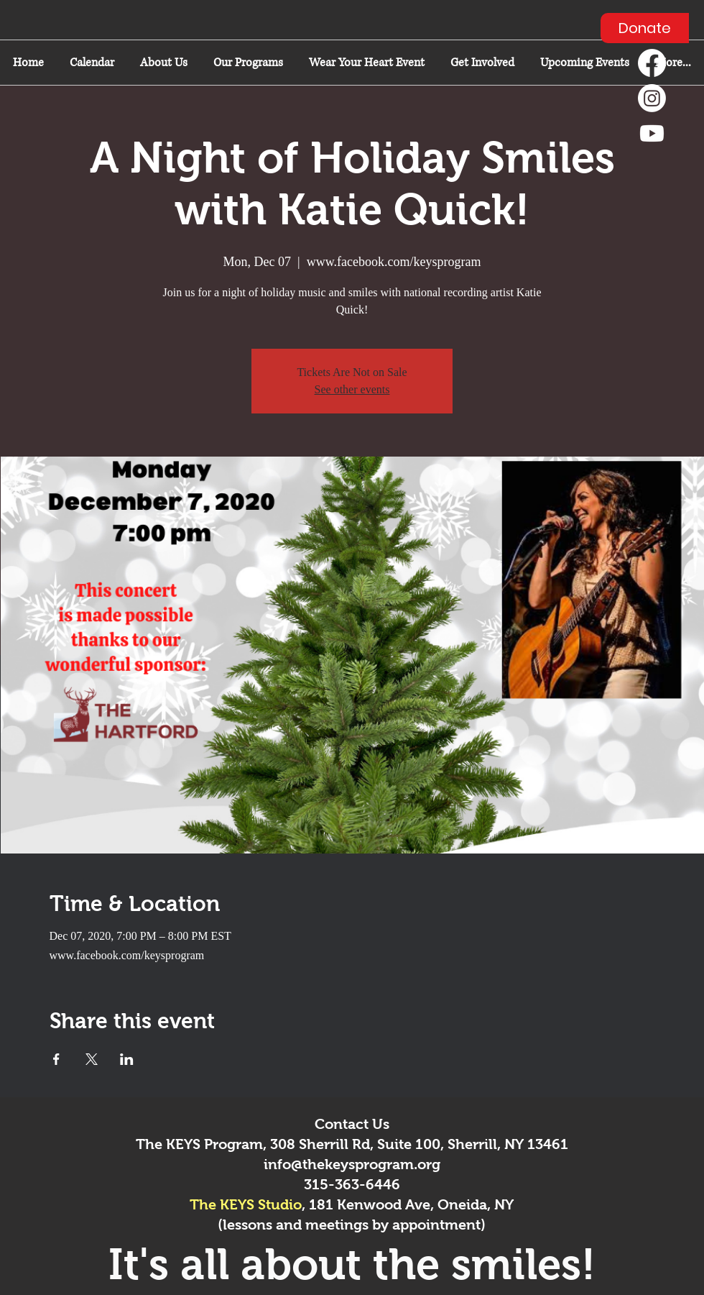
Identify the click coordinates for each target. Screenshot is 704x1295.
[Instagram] (652, 98)
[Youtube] (652, 133)
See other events (352, 389)
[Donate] (645, 28)
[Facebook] (652, 63)
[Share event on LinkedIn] (127, 1059)
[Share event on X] (91, 1059)
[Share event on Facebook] (56, 1059)
